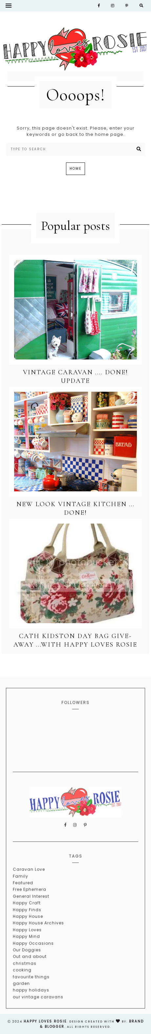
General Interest (31, 907)
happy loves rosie (45, 1021)
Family (20, 887)
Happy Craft (27, 913)
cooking (22, 980)
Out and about (30, 967)
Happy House (28, 927)
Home (75, 168)
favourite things (31, 987)
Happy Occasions (33, 954)
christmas (24, 974)
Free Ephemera (29, 900)
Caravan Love (29, 880)
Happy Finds (27, 920)
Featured (23, 893)
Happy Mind (26, 947)
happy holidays (31, 1000)
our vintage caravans (38, 1007)
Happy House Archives (38, 933)
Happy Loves (27, 940)
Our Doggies (27, 960)
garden (21, 994)
